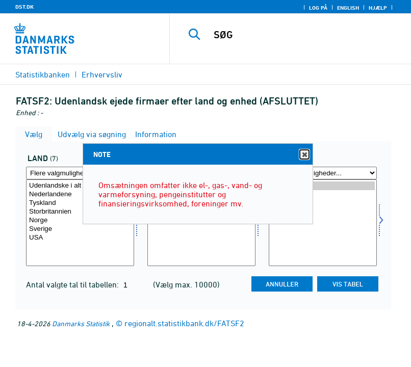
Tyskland (80, 203)
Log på (318, 7)
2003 (323, 185)
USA (80, 237)
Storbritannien (80, 211)
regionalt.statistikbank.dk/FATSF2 (184, 323)
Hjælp (378, 7)
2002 (323, 194)
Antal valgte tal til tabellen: (73, 284)
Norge (80, 220)
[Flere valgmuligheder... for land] (80, 173)
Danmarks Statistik (81, 323)
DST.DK (24, 6)
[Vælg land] (80, 222)
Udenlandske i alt (80, 185)
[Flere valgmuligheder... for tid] (323, 173)
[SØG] (305, 34)
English (348, 7)
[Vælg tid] (323, 222)
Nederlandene (80, 194)
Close (304, 154)
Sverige (80, 229)
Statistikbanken (42, 74)
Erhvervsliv (102, 74)
